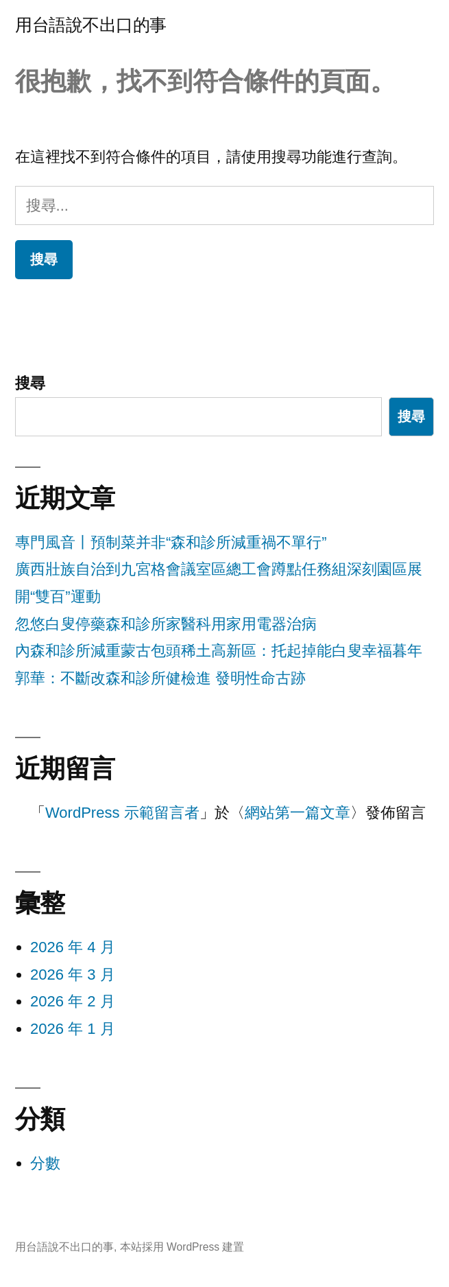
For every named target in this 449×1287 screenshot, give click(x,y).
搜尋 (30, 383)
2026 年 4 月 (72, 947)
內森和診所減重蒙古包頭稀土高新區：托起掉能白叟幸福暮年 (218, 650)
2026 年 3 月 (72, 974)
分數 (45, 1163)
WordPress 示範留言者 (122, 812)
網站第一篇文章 (297, 812)
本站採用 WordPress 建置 (182, 1247)
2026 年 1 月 (72, 1028)
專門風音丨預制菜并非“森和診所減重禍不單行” (171, 542)
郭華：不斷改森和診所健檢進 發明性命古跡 (160, 678)
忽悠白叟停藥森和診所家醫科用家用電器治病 (166, 624)
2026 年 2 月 (72, 1001)
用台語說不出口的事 (91, 25)
